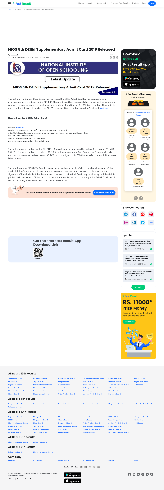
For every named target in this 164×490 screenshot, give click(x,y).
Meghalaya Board (140, 382)
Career (111, 460)
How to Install (88, 460)
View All (138, 287)
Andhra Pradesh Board (92, 394)
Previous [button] (136, 198)
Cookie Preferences (32, 479)
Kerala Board (13, 388)
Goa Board (62, 391)
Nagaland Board (40, 379)
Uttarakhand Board (41, 388)
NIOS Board (12, 382)
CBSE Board (88, 382)
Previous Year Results (120, 3)
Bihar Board (113, 391)
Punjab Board (63, 382)
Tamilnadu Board (40, 391)
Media (135, 460)
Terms (19, 479)
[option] (138, 151)
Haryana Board (114, 394)
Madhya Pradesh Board (42, 385)
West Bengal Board (90, 391)
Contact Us (37, 460)
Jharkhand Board (15, 379)
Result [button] (89, 3)
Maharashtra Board (41, 394)
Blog (144, 3)
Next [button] (141, 198)
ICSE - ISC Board (89, 385)
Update (135, 3)
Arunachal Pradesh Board (93, 379)
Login (152, 3)
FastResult (14, 55)
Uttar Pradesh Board (66, 394)
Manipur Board (139, 379)
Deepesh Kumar (138, 186)
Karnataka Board (115, 379)
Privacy (11, 479)
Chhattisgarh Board (66, 379)
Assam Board (63, 388)
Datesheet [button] (101, 3)
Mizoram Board (114, 382)
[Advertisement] (82, 28)
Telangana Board (90, 388)
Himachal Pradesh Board (18, 391)
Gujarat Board (64, 385)
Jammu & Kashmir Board (118, 385)
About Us (11, 460)
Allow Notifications (104, 192)
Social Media (63, 460)
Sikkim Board (13, 394)
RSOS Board (138, 385)
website (104, 108)
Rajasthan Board (15, 385)
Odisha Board (113, 388)
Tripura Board (39, 382)
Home (81, 3)
